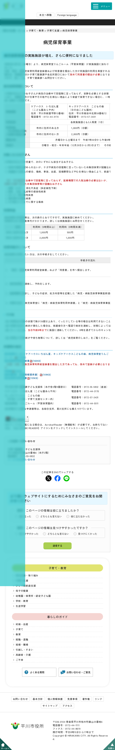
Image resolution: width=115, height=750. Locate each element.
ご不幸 (19, 660)
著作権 (86, 699)
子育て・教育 (36, 30)
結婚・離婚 (22, 644)
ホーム (22, 30)
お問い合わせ (20, 699)
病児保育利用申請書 (21, 378)
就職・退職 (22, 639)
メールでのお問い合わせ (21, 459)
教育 (18, 634)
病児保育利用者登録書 (22, 360)
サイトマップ (50, 705)
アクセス (67, 705)
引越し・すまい (24, 649)
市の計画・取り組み (27, 575)
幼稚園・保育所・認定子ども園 (33, 596)
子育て (19, 629)
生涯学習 (21, 606)
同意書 (13, 371)
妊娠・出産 (22, 624)
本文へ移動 (45, 15)
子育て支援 (53, 30)
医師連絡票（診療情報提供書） (27, 374)
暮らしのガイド (57, 617)
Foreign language (67, 15)
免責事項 (72, 699)
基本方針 (38, 699)
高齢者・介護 (23, 654)
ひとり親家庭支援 (26, 585)
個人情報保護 (55, 699)
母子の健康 (22, 590)
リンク (98, 699)
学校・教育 (22, 601)
